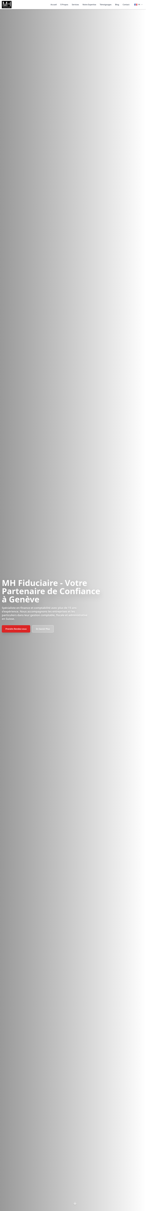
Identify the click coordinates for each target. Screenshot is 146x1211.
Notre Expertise (89, 4)
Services (75, 4)
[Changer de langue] (138, 4)
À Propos (64, 4)
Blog (117, 4)
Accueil (54, 4)
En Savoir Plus (43, 628)
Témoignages (105, 4)
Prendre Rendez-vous (16, 628)
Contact (126, 4)
